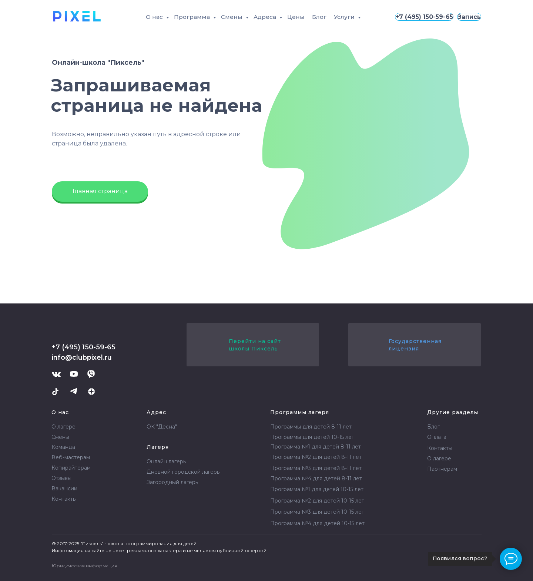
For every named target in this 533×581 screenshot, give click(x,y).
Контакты (64, 499)
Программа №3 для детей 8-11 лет (316, 468)
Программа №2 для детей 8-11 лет (316, 457)
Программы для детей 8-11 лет (311, 426)
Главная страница (100, 191)
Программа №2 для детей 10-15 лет (317, 500)
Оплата (436, 437)
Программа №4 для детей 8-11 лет (316, 478)
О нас (155, 16)
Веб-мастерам (70, 457)
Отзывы (61, 478)
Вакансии (64, 488)
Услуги (345, 16)
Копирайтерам (71, 467)
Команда (63, 447)
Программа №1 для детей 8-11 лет (315, 446)
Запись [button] (469, 16)
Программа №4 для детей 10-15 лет (317, 523)
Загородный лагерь (172, 482)
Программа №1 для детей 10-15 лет (316, 489)
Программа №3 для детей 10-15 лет (317, 511)
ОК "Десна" (162, 426)
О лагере (63, 426)
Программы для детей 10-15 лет (312, 437)
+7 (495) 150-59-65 (424, 16)
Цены (296, 16)
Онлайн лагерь (166, 461)
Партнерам (442, 469)
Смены (232, 16)
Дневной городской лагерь (183, 472)
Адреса (266, 16)
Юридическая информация (84, 565)
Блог (319, 16)
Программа (192, 16)
